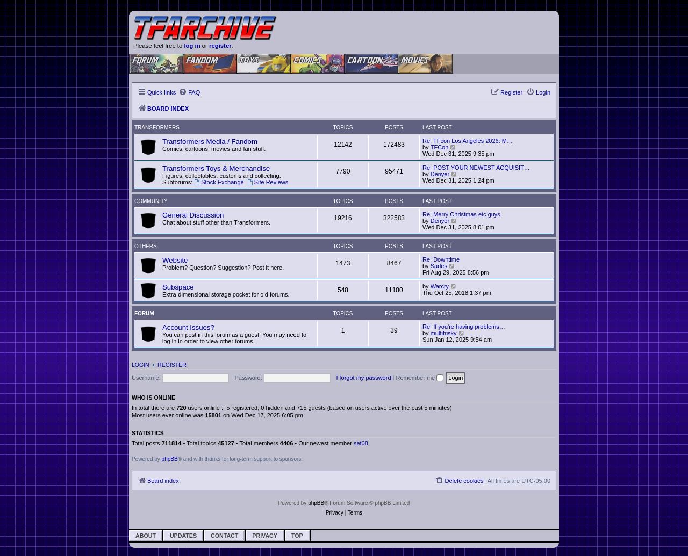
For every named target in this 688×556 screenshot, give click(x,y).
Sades (439, 266)
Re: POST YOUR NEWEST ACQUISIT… (476, 167)
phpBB (170, 459)
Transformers (157, 128)
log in (192, 45)
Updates (183, 535)
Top (297, 535)
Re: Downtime (441, 259)
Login (140, 365)
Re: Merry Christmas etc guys (461, 214)
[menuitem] (189, 92)
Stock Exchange (218, 182)
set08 (361, 443)
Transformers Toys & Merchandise (216, 168)
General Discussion (193, 215)
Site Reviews (267, 182)
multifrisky (444, 333)
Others (145, 246)
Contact (224, 535)
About (145, 535)
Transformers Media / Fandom (209, 142)
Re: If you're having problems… (463, 326)
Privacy (264, 535)
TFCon (440, 147)
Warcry (440, 286)
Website (175, 260)
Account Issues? (188, 327)
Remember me (419, 377)
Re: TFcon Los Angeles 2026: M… (467, 141)
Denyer (440, 174)
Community (151, 201)
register (220, 45)
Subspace (178, 287)
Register (172, 365)
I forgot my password (363, 377)
